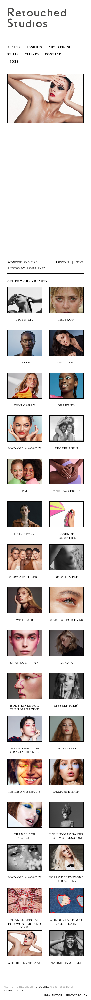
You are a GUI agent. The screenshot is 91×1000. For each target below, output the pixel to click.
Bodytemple (66, 577)
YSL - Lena (66, 362)
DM (24, 491)
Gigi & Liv (24, 319)
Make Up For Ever (66, 620)
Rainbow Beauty (24, 791)
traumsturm (16, 990)
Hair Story (24, 534)
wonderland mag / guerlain (66, 922)
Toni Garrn (24, 405)
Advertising (60, 47)
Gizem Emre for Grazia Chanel (25, 750)
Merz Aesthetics (24, 577)
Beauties (66, 405)
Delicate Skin (66, 791)
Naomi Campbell (66, 963)
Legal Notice (52, 995)
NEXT (79, 262)
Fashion (34, 47)
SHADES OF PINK (24, 663)
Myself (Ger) (66, 705)
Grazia (66, 663)
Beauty (14, 47)
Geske (24, 362)
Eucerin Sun (66, 448)
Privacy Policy (76, 995)
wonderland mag (25, 963)
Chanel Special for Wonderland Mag (24, 922)
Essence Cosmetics (66, 536)
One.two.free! (66, 491)
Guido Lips (66, 748)
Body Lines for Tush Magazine (24, 707)
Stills (13, 54)
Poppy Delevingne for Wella (66, 879)
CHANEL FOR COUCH (25, 836)
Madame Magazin (24, 448)
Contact (53, 54)
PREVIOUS (62, 262)
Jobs (12, 62)
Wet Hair (24, 620)
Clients (32, 54)
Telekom (66, 319)
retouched (42, 987)
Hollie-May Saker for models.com (66, 836)
